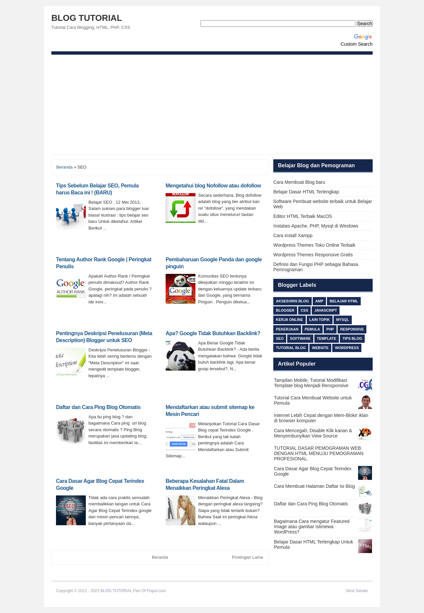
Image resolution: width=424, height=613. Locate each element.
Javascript (325, 310)
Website (320, 348)
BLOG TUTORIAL (86, 18)
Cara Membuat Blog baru (299, 182)
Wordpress (347, 348)
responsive (352, 329)
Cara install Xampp (292, 235)
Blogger (285, 310)
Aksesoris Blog (292, 301)
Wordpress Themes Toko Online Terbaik (314, 245)
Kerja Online (289, 320)
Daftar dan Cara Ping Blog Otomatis (98, 407)
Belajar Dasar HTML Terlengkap (306, 191)
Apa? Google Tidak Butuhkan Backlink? (213, 333)
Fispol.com (156, 590)
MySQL (342, 320)
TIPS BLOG (352, 338)
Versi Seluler (357, 590)
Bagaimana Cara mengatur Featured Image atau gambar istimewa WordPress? (311, 527)
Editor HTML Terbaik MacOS (302, 216)
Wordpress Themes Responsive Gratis (313, 254)
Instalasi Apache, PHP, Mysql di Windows (315, 226)
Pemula (312, 329)
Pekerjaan (287, 329)
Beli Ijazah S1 (179, 590)
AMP (319, 301)
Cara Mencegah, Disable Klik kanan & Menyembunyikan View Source (313, 433)
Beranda (64, 167)
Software (300, 338)
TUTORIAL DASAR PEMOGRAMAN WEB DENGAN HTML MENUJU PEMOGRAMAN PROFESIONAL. (318, 453)
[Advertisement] (212, 104)
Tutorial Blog (291, 348)
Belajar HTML (344, 301)
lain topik (319, 320)
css (304, 310)
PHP (330, 329)
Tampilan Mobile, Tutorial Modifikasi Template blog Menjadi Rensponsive (311, 383)
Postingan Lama (247, 557)
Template (326, 338)
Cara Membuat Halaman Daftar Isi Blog (314, 486)
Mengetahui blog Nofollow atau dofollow (213, 185)
